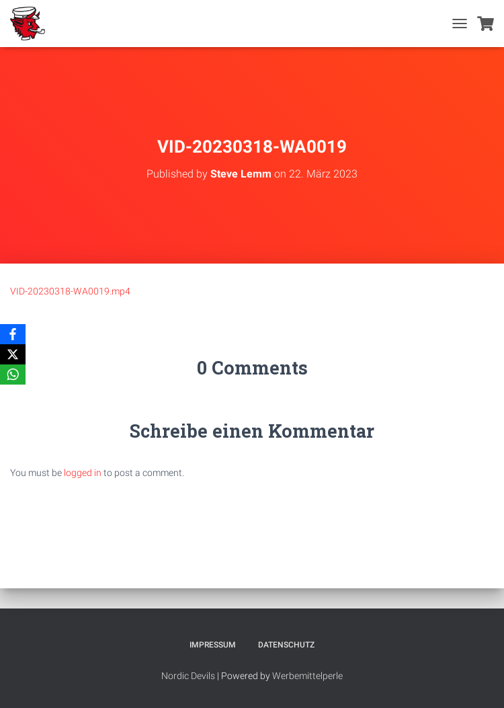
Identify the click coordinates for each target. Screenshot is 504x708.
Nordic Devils (188, 675)
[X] (13, 354)
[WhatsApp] (13, 374)
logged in (82, 472)
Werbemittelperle (307, 675)
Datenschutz (286, 645)
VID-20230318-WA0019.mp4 (70, 291)
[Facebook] (13, 334)
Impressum (213, 645)
